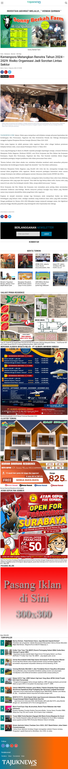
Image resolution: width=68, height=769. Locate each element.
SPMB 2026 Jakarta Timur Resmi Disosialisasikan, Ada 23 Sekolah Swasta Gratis (42, 267)
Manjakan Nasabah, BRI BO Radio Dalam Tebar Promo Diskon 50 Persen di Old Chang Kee (25, 285)
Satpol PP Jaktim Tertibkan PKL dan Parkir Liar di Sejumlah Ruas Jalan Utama (60, 267)
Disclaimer (16, 756)
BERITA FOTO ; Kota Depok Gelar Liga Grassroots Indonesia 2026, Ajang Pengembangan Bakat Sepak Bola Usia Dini (39, 698)
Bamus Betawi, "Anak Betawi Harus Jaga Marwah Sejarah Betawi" (36, 641)
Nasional (13, 54)
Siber (10, 756)
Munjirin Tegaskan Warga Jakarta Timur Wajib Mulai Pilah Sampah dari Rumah (7, 284)
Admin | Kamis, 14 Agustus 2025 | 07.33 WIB (11, 68)
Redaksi (4, 756)
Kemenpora (7, 54)
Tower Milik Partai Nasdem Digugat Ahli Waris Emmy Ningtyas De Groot (38, 716)
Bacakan (4, 76)
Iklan (22, 756)
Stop (12, 76)
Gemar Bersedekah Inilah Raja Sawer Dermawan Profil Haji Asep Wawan (39, 660)
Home (1, 54)
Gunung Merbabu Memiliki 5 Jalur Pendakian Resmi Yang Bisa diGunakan (39, 669)
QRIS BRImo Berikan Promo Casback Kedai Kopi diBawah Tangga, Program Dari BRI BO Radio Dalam (42, 286)
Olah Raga (18, 54)
